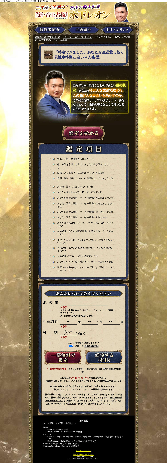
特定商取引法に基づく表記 (83, 454)
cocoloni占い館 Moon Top (47, 37)
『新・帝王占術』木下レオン (77, 37)
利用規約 (71, 404)
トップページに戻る (83, 450)
